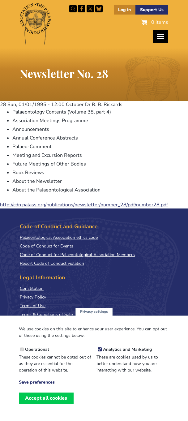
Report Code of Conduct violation (52, 263)
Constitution (32, 288)
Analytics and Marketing (127, 355)
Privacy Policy (33, 297)
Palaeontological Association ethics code (59, 237)
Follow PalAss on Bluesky (99, 8)
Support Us (152, 10)
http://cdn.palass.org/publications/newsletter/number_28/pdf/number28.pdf (84, 204)
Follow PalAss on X (90, 8)
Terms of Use (32, 306)
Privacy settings (94, 317)
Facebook (81, 8)
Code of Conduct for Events (46, 246)
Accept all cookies (46, 403)
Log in (124, 10)
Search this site (73, 8)
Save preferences (37, 388)
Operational (37, 355)
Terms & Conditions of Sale (46, 314)
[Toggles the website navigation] (160, 36)
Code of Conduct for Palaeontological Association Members (77, 255)
